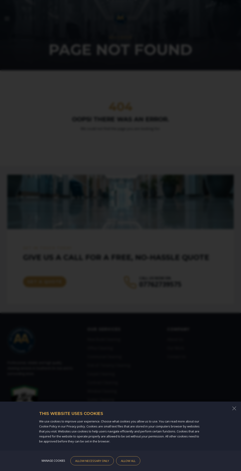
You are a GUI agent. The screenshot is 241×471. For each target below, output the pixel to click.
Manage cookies (53, 461)
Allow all (128, 461)
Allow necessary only (92, 461)
